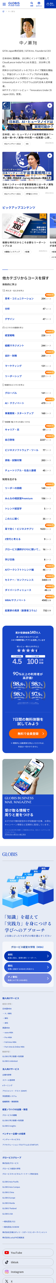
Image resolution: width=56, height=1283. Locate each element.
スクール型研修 (8, 1080)
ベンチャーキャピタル (11, 1139)
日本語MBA (6, 1008)
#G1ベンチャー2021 (12, 194)
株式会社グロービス (10, 1163)
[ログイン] (39, 4)
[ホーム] (3, 11)
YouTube (13, 1252)
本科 (26, 956)
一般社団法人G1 (8, 1221)
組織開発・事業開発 (10, 1101)
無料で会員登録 (28, 733)
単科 (26, 967)
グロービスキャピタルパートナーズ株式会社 (20, 1174)
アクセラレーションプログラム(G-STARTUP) (20, 1144)
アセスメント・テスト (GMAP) (14, 1090)
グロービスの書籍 (9, 1115)
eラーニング (7, 1085)
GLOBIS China (8, 1192)
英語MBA (6, 1027)
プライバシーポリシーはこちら (15, 834)
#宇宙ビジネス (32, 194)
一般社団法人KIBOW (10, 1226)
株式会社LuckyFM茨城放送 (13, 1237)
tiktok (11, 1262)
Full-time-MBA (10, 1042)
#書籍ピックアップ (12, 251)
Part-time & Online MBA (14, 1046)
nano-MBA (8, 1032)
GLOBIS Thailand (9, 1208)
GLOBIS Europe (8, 1197)
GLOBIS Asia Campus (11, 1187)
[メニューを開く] (4, 4)
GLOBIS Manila (8, 1203)
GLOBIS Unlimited (9, 1061)
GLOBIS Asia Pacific (10, 1181)
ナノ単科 (26, 978)
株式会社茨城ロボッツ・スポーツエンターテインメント (24, 1232)
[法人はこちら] (50, 4)
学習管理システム (9, 1096)
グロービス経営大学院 (11, 1168)
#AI (27, 143)
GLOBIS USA (7, 1213)
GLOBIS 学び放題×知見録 (13, 1056)
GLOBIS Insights (9, 1125)
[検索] (32, 4)
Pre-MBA (8, 1037)
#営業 (27, 251)
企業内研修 (6, 1074)
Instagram (14, 1272)
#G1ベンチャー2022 (12, 143)
